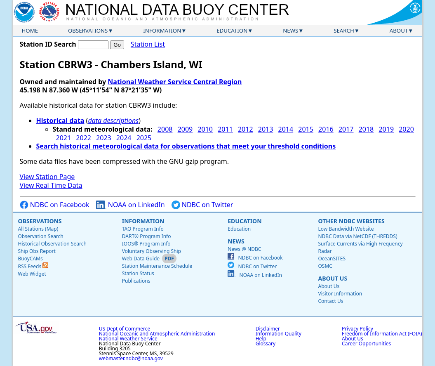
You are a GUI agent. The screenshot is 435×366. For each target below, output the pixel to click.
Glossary (265, 343)
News (290, 30)
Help (261, 338)
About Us (332, 278)
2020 (406, 129)
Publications (136, 280)
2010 (205, 129)
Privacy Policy (357, 328)
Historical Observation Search (52, 243)
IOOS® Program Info (146, 243)
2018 (366, 129)
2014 (286, 129)
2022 (83, 137)
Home (30, 30)
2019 (386, 129)
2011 (225, 129)
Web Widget (32, 273)
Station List (148, 44)
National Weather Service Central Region (175, 81)
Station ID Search (48, 44)
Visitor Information (340, 293)
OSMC (325, 265)
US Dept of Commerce (124, 328)
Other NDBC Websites (351, 221)
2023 (103, 137)
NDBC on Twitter (202, 205)
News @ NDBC (244, 249)
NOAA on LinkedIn (130, 205)
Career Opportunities (366, 343)
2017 (346, 129)
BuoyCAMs (30, 258)
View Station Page (47, 176)
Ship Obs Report (37, 251)
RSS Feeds (33, 266)
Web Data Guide (141, 258)
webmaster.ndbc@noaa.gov (131, 358)
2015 (305, 129)
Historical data (60, 120)
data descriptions (113, 120)
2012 (245, 129)
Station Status (138, 273)
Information (162, 30)
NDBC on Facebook (54, 205)
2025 (144, 137)
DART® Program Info (146, 236)
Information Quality (278, 333)
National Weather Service (128, 338)
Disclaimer (268, 328)
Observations (88, 30)
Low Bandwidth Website (346, 228)
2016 (326, 129)
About (399, 30)
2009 (185, 129)
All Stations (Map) (38, 228)
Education (231, 30)
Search (344, 30)
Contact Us (330, 301)
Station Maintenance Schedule (157, 265)
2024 (124, 137)
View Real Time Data (51, 185)
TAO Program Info (143, 228)
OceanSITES (332, 258)
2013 (265, 129)
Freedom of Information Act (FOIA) (382, 333)
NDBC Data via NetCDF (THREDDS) (357, 236)
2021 (63, 137)
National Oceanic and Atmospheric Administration (157, 333)
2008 (165, 129)
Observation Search (40, 236)
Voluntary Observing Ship (151, 251)
